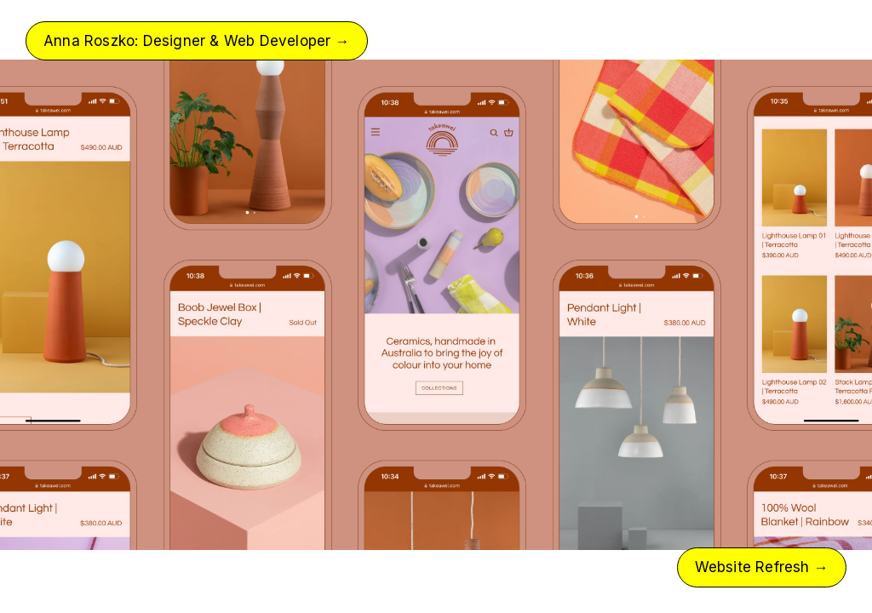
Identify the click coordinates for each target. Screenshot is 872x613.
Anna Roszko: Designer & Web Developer (196, 40)
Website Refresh (762, 567)
